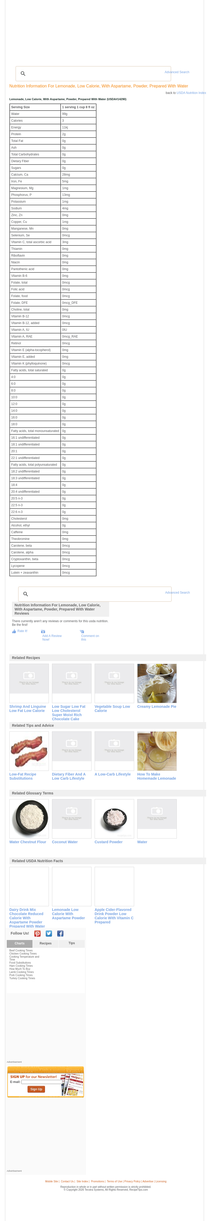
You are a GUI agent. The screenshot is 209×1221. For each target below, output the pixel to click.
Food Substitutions (20, 962)
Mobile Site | (52, 1181)
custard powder (108, 842)
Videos (67, 30)
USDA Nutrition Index (191, 93)
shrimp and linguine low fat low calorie (27, 708)
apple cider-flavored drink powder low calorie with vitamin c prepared (114, 916)
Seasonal (99, 30)
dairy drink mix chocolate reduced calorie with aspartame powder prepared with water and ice (27, 920)
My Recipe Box (118, 30)
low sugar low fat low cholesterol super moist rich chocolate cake (68, 712)
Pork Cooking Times (20, 975)
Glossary (53, 30)
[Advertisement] (105, 50)
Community (82, 30)
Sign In (192, 31)
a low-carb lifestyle (113, 774)
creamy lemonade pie (156, 706)
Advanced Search (177, 72)
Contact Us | (68, 1181)
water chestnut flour (27, 842)
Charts (19, 943)
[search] (92, 74)
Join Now (181, 31)
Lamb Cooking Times (21, 972)
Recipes (18, 30)
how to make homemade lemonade (156, 776)
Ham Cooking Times (21, 965)
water (142, 842)
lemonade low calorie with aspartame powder (68, 914)
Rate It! (22, 631)
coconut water (65, 842)
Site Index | (83, 1181)
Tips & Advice (35, 30)
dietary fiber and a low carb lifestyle (69, 776)
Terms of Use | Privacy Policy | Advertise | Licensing (136, 1181)
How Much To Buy (19, 969)
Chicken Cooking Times (23, 953)
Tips (72, 943)
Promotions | (98, 1181)
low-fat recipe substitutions (22, 776)
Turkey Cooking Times (22, 978)
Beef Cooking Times (21, 950)
